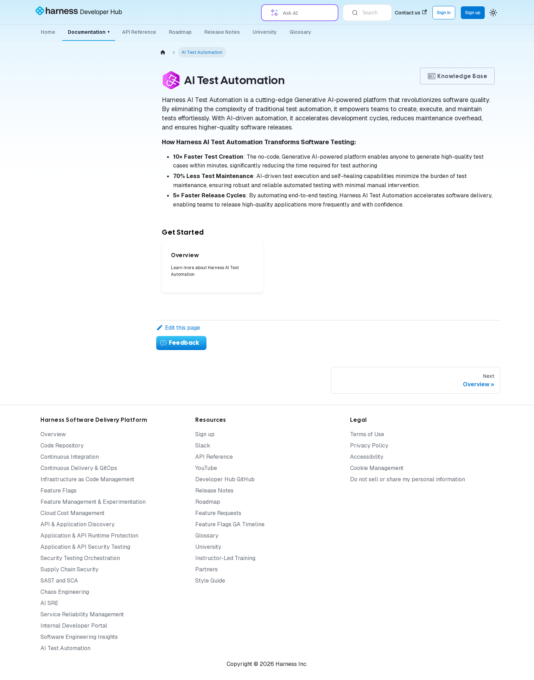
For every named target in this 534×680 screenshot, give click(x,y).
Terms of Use (367, 434)
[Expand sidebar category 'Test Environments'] (122, 201)
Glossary (300, 32)
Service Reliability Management (82, 614)
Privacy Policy (369, 445)
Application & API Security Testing (85, 547)
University (265, 32)
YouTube (206, 468)
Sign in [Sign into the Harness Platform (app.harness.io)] (444, 12)
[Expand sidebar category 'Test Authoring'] (122, 167)
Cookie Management (376, 468)
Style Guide (210, 580)
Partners (206, 569)
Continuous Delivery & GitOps (78, 468)
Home (48, 32)
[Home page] (163, 52)
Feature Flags (58, 490)
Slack (202, 445)
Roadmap (180, 32)
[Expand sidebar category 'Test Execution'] (122, 184)
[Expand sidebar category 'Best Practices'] (122, 286)
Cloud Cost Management (72, 513)
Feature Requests (218, 513)
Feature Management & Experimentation (93, 502)
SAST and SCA (59, 580)
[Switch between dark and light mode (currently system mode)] (493, 12)
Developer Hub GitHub (225, 479)
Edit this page (178, 327)
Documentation (88, 32)
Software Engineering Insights (79, 637)
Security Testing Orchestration (80, 558)
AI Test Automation (65, 648)
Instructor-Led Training (225, 558)
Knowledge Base (457, 76)
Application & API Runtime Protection (89, 535)
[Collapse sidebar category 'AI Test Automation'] (117, 60)
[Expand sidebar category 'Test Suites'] (122, 218)
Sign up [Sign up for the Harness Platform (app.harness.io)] (473, 12)
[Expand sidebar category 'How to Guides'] (122, 320)
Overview (53, 434)
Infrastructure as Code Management (87, 479)
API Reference (139, 32)
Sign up (205, 434)
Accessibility (366, 456)
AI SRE (49, 603)
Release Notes (222, 32)
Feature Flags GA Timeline (230, 524)
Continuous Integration (69, 456)
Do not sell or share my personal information (407, 479)
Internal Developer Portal (73, 625)
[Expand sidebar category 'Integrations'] (122, 252)
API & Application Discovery (77, 524)
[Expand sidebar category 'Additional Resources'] (122, 303)
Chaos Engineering (64, 592)
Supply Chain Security (69, 569)
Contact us (411, 12)
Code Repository (62, 445)
